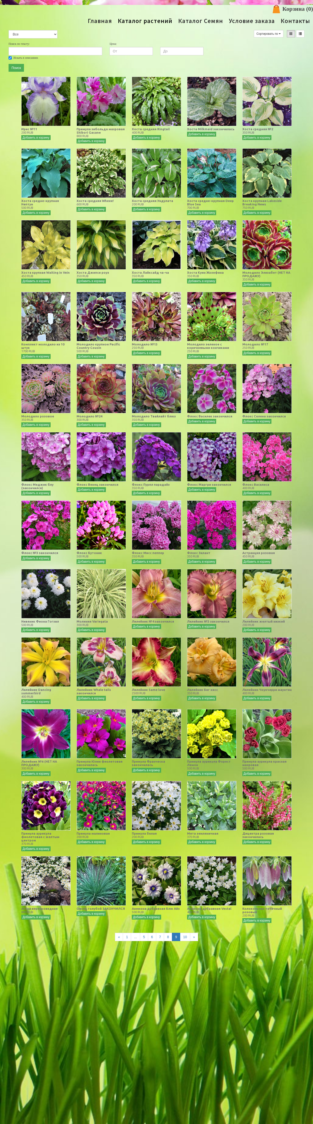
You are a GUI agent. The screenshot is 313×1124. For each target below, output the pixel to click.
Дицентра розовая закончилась (258, 835)
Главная (100, 21)
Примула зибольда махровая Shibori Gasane (101, 130)
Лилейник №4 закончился (153, 621)
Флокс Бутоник (89, 553)
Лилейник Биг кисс (202, 689)
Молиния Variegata (92, 621)
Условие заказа (252, 21)
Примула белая (144, 833)
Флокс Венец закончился (97, 484)
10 (185, 937)
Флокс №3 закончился (39, 553)
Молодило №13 (144, 344)
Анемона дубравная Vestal (209, 908)
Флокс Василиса (255, 484)
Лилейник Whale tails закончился (94, 691)
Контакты (295, 21)
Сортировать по (269, 33)
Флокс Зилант (198, 553)
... (135, 937)
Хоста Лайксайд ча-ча (150, 272)
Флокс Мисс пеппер (148, 553)
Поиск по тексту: (19, 44)
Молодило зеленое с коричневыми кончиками (208, 346)
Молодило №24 (89, 416)
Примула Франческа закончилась (148, 763)
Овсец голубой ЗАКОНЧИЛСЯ (101, 908)
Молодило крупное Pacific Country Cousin (98, 346)
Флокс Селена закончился (264, 416)
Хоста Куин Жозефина (205, 272)
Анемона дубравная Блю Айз (156, 908)
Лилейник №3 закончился (208, 621)
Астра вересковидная (39, 908)
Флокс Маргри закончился (209, 484)
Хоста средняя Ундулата (152, 200)
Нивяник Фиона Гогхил (40, 621)
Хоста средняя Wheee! (95, 200)
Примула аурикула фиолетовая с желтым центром (40, 837)
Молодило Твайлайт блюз (154, 416)
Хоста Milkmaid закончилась (211, 129)
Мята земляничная (202, 833)
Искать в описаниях (23, 57)
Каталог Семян (200, 21)
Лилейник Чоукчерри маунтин (267, 689)
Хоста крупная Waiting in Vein (45, 272)
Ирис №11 (29, 129)
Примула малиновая (93, 833)
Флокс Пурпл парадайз (151, 484)
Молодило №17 (255, 344)
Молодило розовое (37, 416)
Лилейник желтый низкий (263, 621)
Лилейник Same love (148, 689)
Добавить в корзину (35, 137)
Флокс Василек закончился (209, 416)
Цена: (113, 44)
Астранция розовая (258, 553)
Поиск (16, 68)
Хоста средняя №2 (257, 129)
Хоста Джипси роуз (93, 272)
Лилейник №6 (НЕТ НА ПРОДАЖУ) (39, 763)
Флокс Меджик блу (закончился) (37, 486)
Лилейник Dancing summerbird (36, 691)
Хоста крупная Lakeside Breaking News (262, 202)
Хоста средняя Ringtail (151, 129)
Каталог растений (145, 21)
